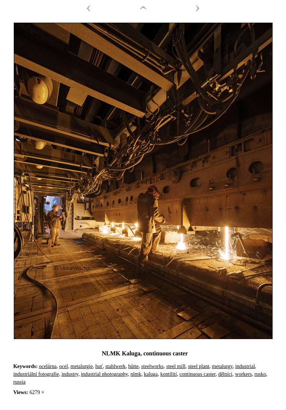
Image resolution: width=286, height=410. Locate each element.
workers (243, 374)
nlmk (135, 374)
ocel (63, 366)
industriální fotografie (36, 374)
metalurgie (81, 366)
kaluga (151, 374)
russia (19, 382)
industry (69, 374)
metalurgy (222, 366)
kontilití (169, 374)
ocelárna (48, 366)
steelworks (152, 366)
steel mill (175, 366)
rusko (260, 374)
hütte (133, 366)
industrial (245, 366)
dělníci (225, 374)
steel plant (198, 366)
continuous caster (197, 374)
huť (99, 366)
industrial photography (104, 374)
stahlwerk (115, 366)
